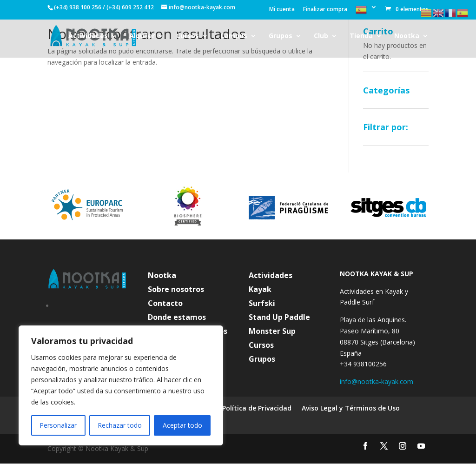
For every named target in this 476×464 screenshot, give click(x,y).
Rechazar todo (120, 425)
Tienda (361, 36)
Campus (233, 36)
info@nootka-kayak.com (376, 381)
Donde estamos (177, 318)
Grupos (280, 36)
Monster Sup (272, 332)
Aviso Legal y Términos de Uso (351, 408)
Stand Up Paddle (279, 318)
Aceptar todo (182, 425)
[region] (121, 385)
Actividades (88, 36)
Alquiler (142, 36)
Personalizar (58, 425)
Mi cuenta (282, 10)
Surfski (262, 304)
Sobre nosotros (176, 290)
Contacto (165, 304)
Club (321, 36)
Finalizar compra (325, 10)
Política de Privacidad (256, 408)
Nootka (406, 36)
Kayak (260, 290)
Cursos (187, 36)
